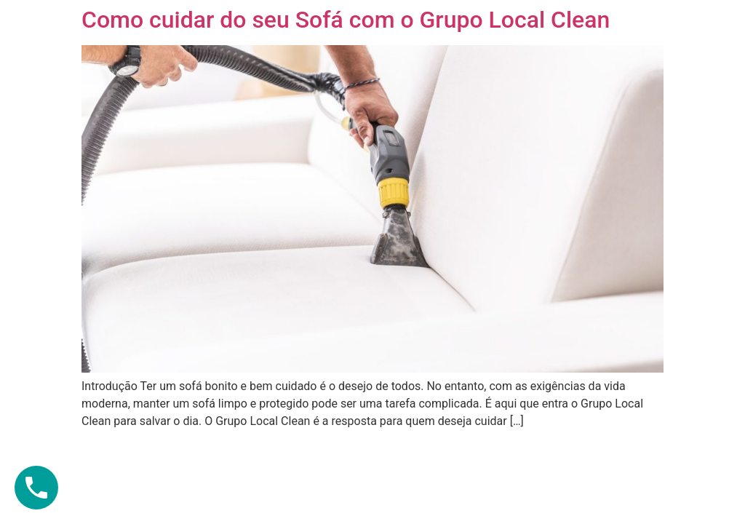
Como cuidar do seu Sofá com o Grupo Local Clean (345, 19)
